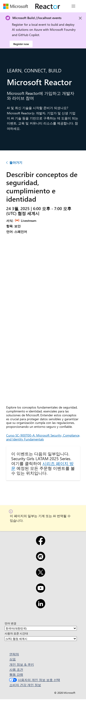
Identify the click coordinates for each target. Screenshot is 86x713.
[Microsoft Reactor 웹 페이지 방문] (48, 6)
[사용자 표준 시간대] (41, 638)
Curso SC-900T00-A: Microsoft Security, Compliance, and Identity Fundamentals (43, 437)
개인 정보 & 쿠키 (21, 664)
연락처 (14, 654)
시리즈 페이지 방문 (42, 466)
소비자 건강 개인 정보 (25, 685)
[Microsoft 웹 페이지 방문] (16, 6)
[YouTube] (40, 591)
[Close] (80, 18)
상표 (12, 659)
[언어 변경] (41, 628)
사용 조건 (16, 669)
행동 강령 (16, 674)
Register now (21, 44)
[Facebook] (40, 543)
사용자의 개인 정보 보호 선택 (34, 680)
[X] (40, 575)
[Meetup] (40, 559)
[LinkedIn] (40, 606)
